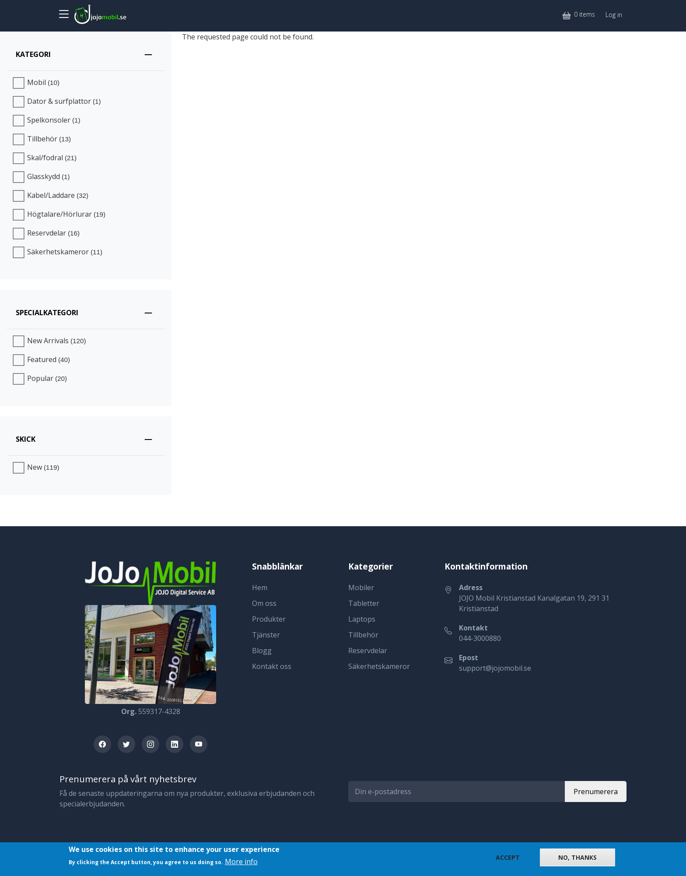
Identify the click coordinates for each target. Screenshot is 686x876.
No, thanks (577, 857)
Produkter (269, 619)
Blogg (262, 650)
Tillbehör (363, 635)
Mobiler (361, 587)
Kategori (33, 54)
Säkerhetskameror (379, 666)
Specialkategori (47, 312)
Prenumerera (596, 791)
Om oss (264, 603)
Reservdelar (367, 650)
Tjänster (266, 635)
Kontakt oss (271, 666)
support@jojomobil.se (495, 668)
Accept (508, 857)
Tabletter (363, 603)
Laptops (361, 619)
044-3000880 (480, 638)
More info (241, 861)
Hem (259, 587)
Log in (614, 15)
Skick (25, 439)
